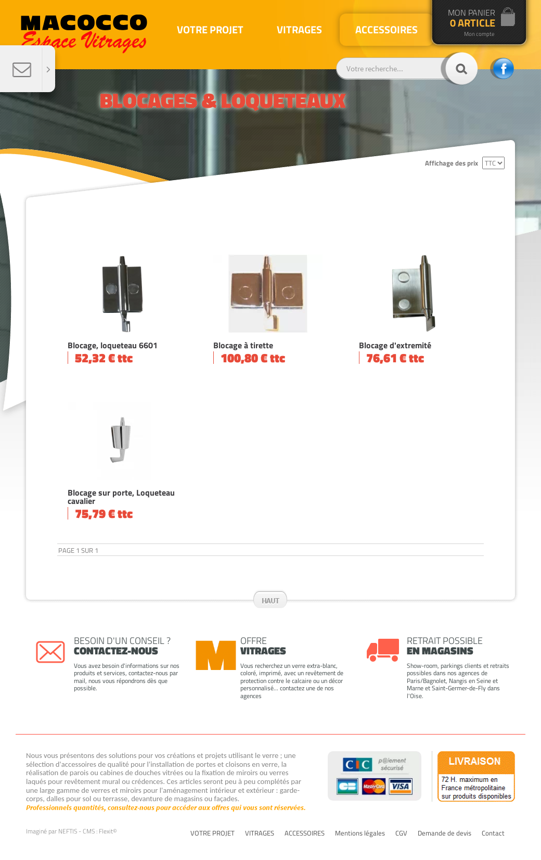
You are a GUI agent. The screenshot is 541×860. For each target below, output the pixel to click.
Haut (270, 600)
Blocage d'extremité (395, 345)
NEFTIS (67, 831)
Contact (493, 833)
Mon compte (479, 34)
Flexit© (108, 831)
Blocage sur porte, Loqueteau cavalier (121, 496)
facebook (502, 68)
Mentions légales (360, 833)
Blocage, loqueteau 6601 (113, 345)
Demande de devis (444, 833)
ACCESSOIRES (305, 833)
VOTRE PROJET (212, 833)
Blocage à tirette (243, 345)
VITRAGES (259, 833)
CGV (401, 833)
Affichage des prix (451, 163)
